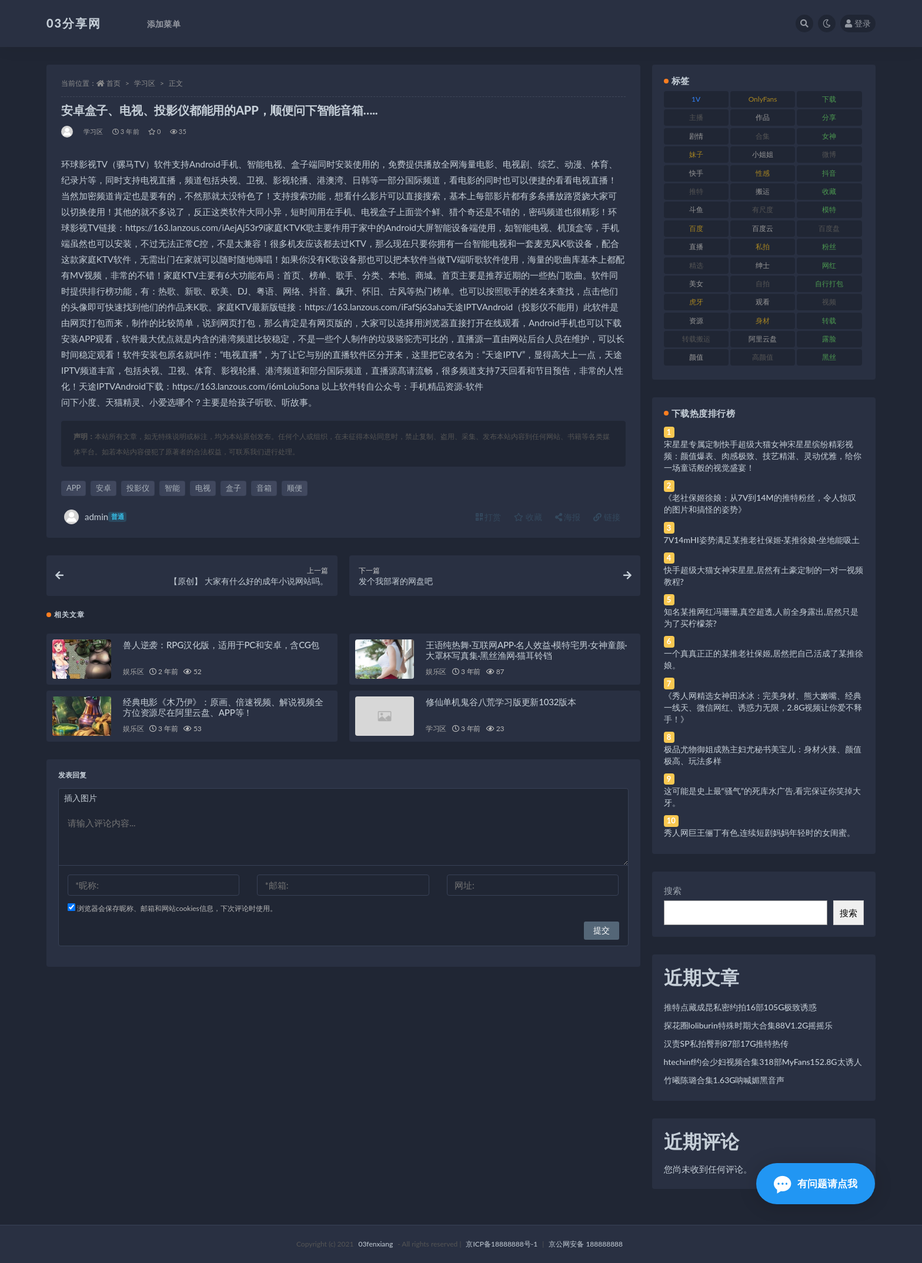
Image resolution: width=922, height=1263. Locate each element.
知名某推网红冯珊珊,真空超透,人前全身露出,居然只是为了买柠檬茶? (761, 617)
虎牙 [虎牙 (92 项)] (696, 301)
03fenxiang (375, 1243)
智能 (172, 488)
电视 (203, 488)
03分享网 (73, 23)
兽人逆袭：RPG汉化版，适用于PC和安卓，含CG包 (221, 647)
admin (95, 517)
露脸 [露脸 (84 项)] (829, 338)
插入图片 (80, 801)
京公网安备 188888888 (586, 1243)
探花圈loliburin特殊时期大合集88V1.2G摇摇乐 (748, 1025)
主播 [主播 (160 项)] (696, 117)
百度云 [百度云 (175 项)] (762, 228)
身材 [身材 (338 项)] (763, 320)
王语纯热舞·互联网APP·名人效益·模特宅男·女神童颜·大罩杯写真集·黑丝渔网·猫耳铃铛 (526, 653)
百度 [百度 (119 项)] (696, 228)
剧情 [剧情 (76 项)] (696, 136)
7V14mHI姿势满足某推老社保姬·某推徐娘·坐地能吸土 (762, 540)
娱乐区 (133, 674)
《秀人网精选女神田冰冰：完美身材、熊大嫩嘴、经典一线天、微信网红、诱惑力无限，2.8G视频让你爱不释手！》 (763, 707)
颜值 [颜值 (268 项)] (696, 357)
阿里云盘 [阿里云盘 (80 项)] (763, 338)
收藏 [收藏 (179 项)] (829, 191)
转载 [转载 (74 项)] (829, 320)
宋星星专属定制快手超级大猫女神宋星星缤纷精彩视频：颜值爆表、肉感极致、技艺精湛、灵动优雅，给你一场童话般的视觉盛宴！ (762, 456)
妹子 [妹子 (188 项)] (696, 154)
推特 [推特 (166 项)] (696, 191)
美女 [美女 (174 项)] (696, 283)
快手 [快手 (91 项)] (696, 173)
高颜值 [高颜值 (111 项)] (762, 357)
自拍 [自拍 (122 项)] (763, 283)
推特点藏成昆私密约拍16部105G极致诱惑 (740, 1007)
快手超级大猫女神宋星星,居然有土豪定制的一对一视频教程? (763, 576)
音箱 (264, 488)
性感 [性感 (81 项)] (763, 173)
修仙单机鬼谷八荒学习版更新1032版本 (501, 704)
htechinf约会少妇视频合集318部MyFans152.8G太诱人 (763, 1062)
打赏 (489, 517)
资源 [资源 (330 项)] (696, 320)
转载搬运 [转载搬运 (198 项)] (696, 338)
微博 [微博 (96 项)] (829, 154)
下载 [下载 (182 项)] (829, 99)
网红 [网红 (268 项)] (829, 265)
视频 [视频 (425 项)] (829, 301)
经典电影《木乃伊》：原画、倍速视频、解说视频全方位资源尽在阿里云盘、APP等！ (223, 710)
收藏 (528, 517)
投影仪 (137, 488)
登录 (858, 23)
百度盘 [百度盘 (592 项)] (829, 228)
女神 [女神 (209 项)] (829, 136)
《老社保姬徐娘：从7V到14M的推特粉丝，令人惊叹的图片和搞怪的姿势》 (760, 503)
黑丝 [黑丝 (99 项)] (829, 357)
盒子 (233, 488)
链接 (606, 517)
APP (73, 488)
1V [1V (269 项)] (696, 99)
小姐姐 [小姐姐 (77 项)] (762, 154)
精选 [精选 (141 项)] (696, 265)
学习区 (144, 83)
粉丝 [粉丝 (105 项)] (829, 246)
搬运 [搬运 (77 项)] (763, 191)
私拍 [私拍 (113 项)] (763, 246)
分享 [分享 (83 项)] (829, 117)
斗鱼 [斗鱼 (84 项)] (696, 209)
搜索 (673, 890)
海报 (568, 517)
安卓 (103, 488)
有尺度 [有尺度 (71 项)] (762, 209)
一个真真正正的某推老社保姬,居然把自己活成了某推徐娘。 (763, 659)
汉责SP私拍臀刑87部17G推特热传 (726, 1043)
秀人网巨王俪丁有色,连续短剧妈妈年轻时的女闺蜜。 (759, 832)
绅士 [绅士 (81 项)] (763, 265)
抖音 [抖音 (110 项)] (829, 173)
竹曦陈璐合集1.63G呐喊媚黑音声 (724, 1080)
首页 (113, 83)
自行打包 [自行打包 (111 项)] (829, 283)
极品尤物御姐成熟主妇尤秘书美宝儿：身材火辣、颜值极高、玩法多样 (762, 755)
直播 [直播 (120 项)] (696, 246)
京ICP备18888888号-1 (501, 1243)
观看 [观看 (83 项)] (763, 301)
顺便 (294, 488)
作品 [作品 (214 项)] (763, 117)
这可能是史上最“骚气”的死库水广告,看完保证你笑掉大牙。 (762, 797)
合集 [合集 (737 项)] (763, 136)
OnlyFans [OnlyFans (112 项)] (763, 99)
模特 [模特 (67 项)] (829, 209)
